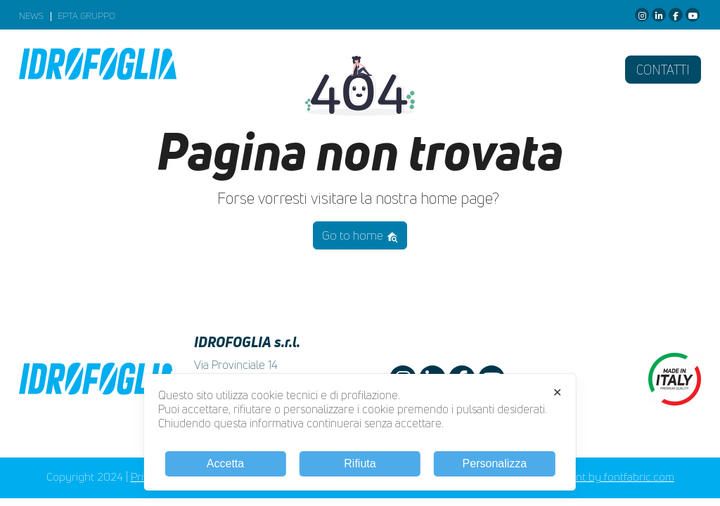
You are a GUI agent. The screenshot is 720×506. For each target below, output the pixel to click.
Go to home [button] (360, 235)
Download (433, 69)
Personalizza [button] (495, 463)
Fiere (572, 69)
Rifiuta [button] (359, 463)
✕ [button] (557, 392)
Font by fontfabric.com (619, 476)
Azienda (245, 70)
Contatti (663, 69)
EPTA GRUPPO (86, 16)
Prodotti (339, 70)
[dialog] (360, 432)
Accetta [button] (225, 463)
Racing (511, 69)
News (31, 16)
